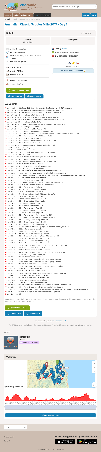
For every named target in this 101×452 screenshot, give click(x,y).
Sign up (86, 15)
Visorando (7, 19)
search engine (59, 321)
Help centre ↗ (26, 15)
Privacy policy (9, 437)
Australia (65, 49)
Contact (7, 441)
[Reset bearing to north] (94, 371)
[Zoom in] (94, 363)
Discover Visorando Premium (73, 70)
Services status (43, 449)
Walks (16, 15)
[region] (50, 374)
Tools (8, 15)
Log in (93, 15)
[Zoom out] (94, 367)
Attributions (19, 387)
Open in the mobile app (18, 90)
